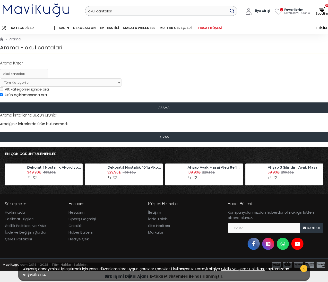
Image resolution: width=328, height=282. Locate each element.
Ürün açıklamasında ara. (24, 94)
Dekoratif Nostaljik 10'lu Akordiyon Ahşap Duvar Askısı (134, 167)
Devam (164, 137)
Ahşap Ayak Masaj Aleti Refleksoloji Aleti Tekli (215, 167)
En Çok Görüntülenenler (31, 154)
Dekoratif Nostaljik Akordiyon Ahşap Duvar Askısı (54, 167)
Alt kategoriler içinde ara (24, 89)
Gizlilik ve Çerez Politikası (243, 268)
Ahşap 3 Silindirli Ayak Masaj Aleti (295, 167)
